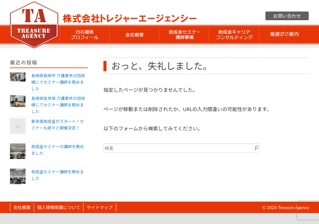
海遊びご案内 (284, 34)
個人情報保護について (58, 207)
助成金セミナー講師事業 (184, 34)
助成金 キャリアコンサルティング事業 (234, 34)
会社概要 (135, 34)
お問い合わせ (287, 16)
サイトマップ (99, 207)
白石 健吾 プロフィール (85, 34)
